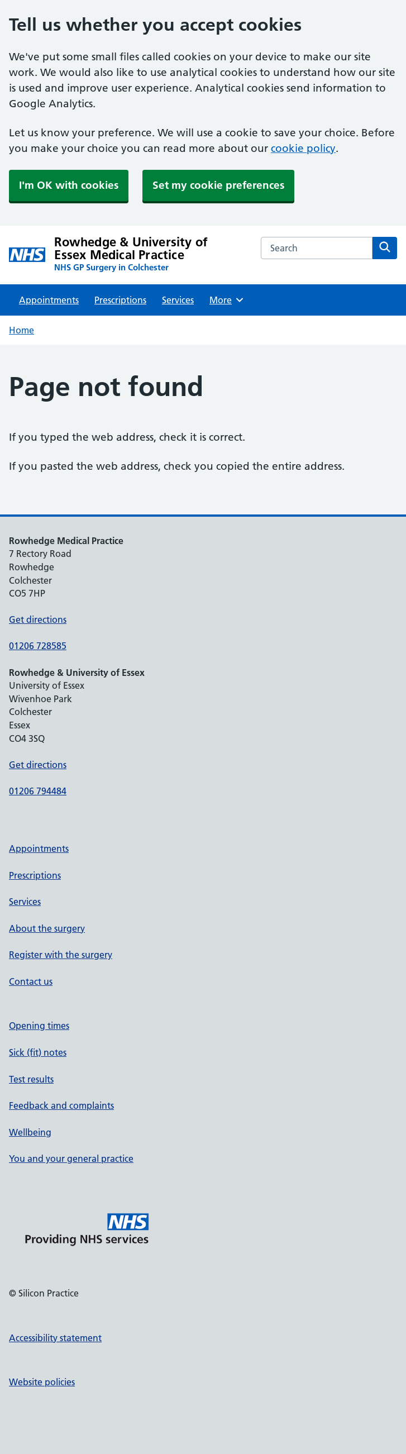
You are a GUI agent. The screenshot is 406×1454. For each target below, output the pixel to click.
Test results (31, 1079)
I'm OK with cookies (68, 185)
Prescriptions (120, 300)
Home (21, 330)
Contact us (30, 981)
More (227, 300)
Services (178, 300)
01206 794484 (37, 791)
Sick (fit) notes (37, 1052)
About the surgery (47, 928)
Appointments (49, 300)
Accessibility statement (55, 1337)
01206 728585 (37, 645)
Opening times (39, 1025)
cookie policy (303, 148)
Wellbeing (30, 1132)
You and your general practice (71, 1158)
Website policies (42, 1382)
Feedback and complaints (61, 1105)
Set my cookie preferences (218, 185)
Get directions (37, 619)
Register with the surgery (60, 954)
